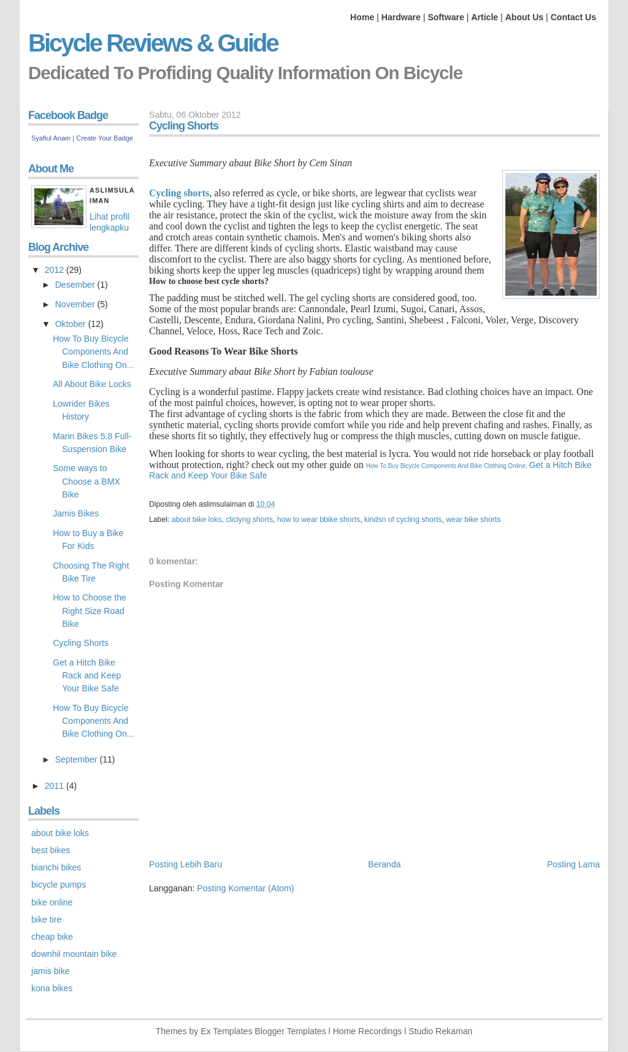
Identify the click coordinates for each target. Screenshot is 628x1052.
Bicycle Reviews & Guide (153, 42)
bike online (51, 902)
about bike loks (197, 519)
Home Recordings (367, 1031)
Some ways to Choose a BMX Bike (86, 481)
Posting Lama (573, 864)
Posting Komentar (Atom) (245, 888)
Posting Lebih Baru (185, 864)
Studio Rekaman (440, 1031)
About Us (524, 17)
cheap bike (52, 937)
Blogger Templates (290, 1031)
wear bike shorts (473, 519)
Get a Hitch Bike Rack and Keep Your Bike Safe (87, 675)
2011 (55, 786)
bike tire (46, 919)
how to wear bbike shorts (318, 519)
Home (362, 17)
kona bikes (51, 988)
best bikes (50, 850)
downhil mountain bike (74, 954)
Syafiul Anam (51, 138)
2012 (55, 270)
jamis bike (50, 971)
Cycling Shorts (81, 643)
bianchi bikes (56, 867)
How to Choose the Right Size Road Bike (89, 610)
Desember (76, 285)
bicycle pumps (58, 884)
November (76, 304)
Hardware (401, 17)
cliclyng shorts (249, 519)
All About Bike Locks (92, 384)
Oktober (71, 324)
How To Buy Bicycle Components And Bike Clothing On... (93, 351)
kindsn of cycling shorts (403, 519)
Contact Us (573, 17)
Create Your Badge (104, 138)
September (77, 759)
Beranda (384, 864)
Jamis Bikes (76, 513)
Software (445, 17)
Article (484, 17)
